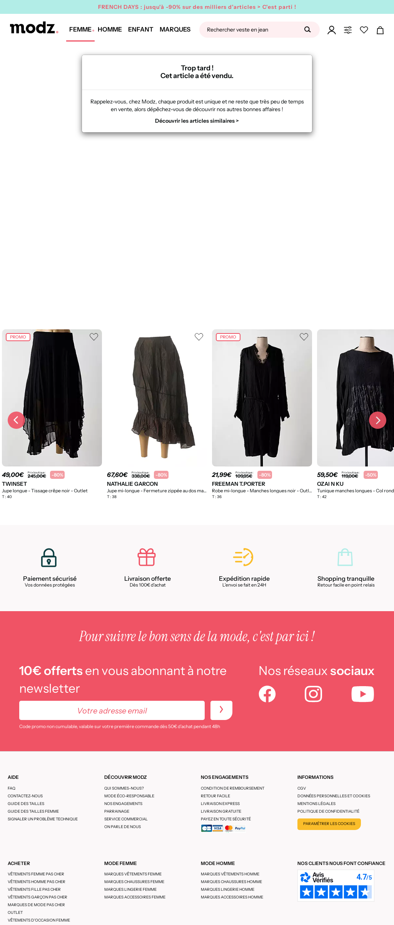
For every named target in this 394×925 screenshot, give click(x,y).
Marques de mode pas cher (36, 904)
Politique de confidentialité (328, 811)
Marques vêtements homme (230, 874)
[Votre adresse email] (112, 710)
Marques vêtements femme (133, 874)
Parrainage (116, 811)
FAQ (11, 788)
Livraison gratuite (221, 811)
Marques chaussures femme (134, 881)
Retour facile (215, 795)
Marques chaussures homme (231, 881)
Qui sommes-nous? (124, 788)
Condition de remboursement (232, 788)
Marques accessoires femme (134, 897)
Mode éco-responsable (129, 795)
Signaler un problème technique (43, 819)
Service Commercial (126, 819)
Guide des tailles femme (33, 811)
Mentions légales (316, 803)
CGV (301, 788)
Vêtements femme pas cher (36, 874)
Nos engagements (123, 803)
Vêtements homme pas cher (36, 881)
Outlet (15, 912)
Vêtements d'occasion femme (39, 920)
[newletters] (221, 710)
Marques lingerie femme (130, 889)
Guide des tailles (26, 803)
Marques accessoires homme (232, 897)
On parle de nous (122, 826)
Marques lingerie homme (227, 889)
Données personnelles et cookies (333, 795)
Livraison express (220, 803)
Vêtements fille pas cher (34, 889)
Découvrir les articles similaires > (197, 120)
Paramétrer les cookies (329, 823)
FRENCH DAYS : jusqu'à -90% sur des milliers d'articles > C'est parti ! (197, 6)
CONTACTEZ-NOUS (25, 795)
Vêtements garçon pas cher (37, 897)
